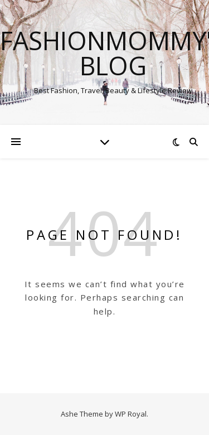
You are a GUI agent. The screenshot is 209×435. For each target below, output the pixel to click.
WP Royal (131, 414)
